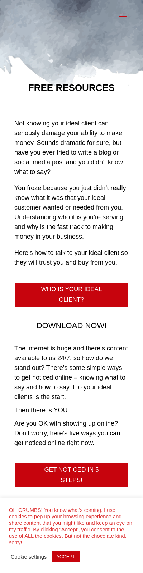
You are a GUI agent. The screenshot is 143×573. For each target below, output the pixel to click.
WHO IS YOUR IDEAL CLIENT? (71, 294)
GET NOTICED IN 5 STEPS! (71, 474)
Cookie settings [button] (29, 557)
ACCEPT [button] (65, 556)
